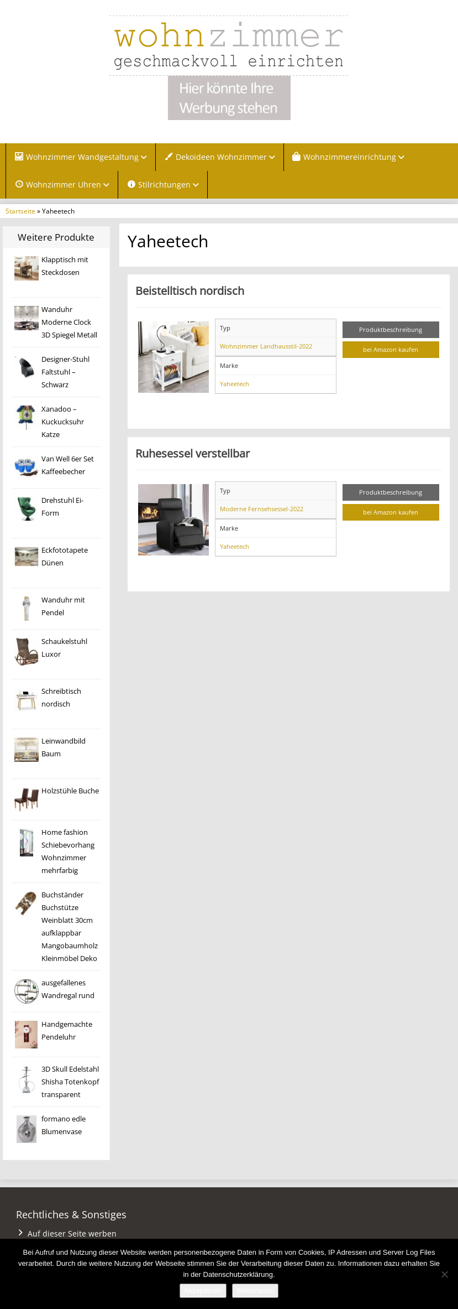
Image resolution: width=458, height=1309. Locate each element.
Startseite (20, 210)
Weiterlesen (255, 1290)
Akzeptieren (203, 1290)
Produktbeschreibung (390, 329)
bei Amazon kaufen (390, 349)
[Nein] (444, 1274)
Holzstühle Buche (70, 791)
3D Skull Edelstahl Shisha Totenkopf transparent (70, 1081)
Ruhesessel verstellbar (192, 453)
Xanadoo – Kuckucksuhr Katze (62, 421)
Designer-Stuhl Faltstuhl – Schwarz (65, 372)
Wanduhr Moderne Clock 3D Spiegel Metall (69, 322)
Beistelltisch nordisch (189, 290)
